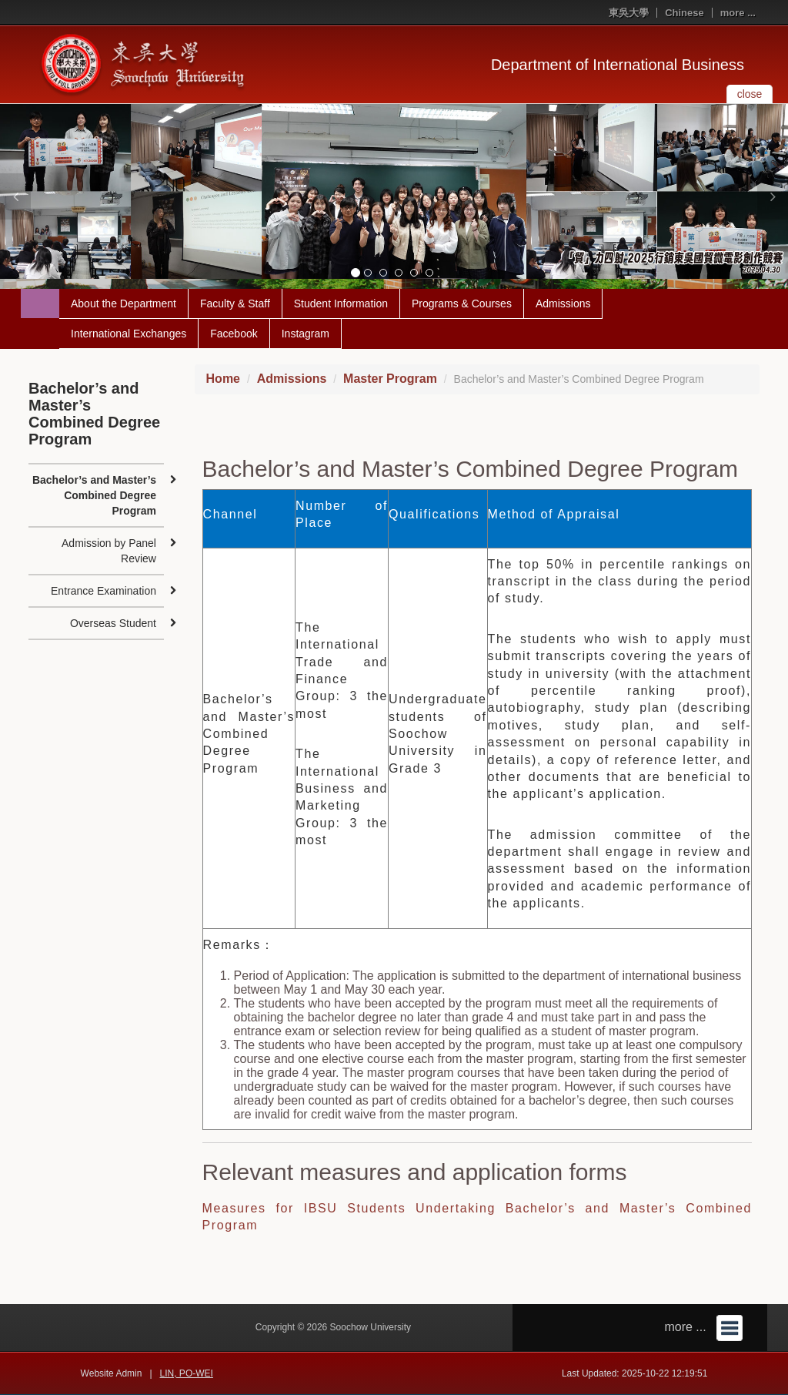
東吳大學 (629, 13)
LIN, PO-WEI (186, 1373)
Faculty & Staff (235, 303)
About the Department (123, 303)
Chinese (684, 13)
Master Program (390, 378)
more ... (738, 13)
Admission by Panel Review (109, 551)
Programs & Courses (462, 303)
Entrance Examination (103, 591)
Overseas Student (113, 623)
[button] (15, 196)
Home (223, 378)
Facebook (233, 333)
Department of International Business (617, 64)
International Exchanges (128, 333)
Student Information (341, 303)
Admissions (563, 303)
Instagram (305, 333)
